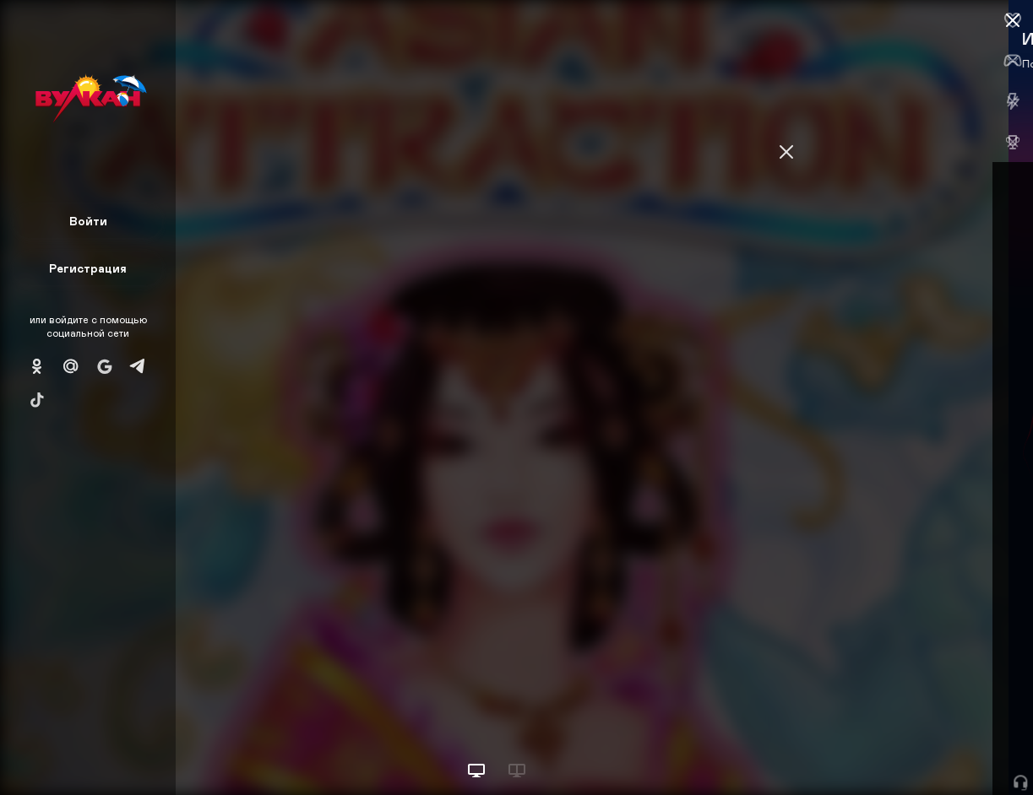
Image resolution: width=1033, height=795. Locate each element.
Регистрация (88, 268)
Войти (88, 221)
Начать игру (905, 751)
